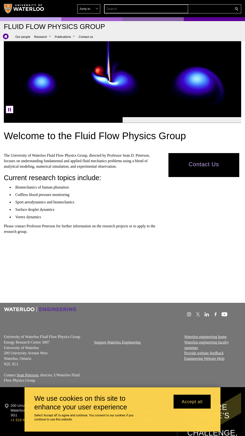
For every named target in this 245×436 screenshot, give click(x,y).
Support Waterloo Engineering (117, 342)
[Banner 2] (181, 120)
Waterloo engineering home (205, 337)
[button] (202, 9)
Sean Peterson (27, 375)
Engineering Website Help (204, 358)
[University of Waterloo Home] (24, 8)
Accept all (192, 401)
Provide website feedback (203, 353)
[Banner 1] (63, 120)
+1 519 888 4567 (24, 420)
